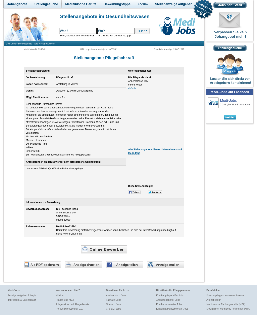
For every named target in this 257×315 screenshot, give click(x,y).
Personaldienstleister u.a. (69, 308)
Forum (143, 4)
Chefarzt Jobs (113, 308)
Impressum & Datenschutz (22, 300)
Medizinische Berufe (80, 4)
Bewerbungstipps (117, 4)
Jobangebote (17, 4)
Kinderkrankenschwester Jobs (172, 308)
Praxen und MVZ (65, 300)
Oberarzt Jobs (113, 304)
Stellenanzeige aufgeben (174, 4)
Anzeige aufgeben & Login (22, 295)
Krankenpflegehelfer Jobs (170, 295)
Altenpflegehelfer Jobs (168, 300)
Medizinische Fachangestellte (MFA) (225, 304)
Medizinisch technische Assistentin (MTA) (228, 308)
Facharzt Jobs (113, 300)
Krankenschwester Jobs (169, 304)
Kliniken (60, 295)
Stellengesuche (46, 4)
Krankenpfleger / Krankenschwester (225, 295)
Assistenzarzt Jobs (116, 295)
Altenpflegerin (213, 300)
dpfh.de (132, 88)
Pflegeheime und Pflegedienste (72, 304)
